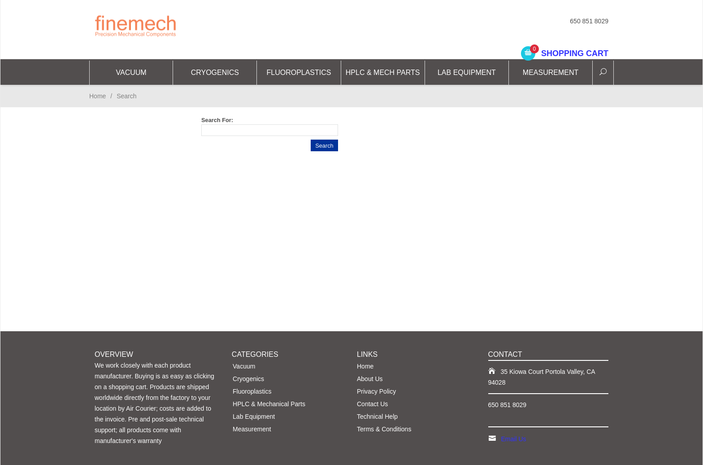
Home (97, 96)
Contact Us (372, 404)
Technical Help (377, 416)
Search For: (217, 120)
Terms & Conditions (384, 429)
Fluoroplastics (298, 72)
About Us (370, 378)
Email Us (513, 439)
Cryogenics (248, 378)
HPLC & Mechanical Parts (269, 404)
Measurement (550, 72)
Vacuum (131, 72)
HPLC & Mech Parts (383, 72)
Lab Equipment (467, 72)
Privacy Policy (376, 391)
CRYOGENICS (215, 72)
